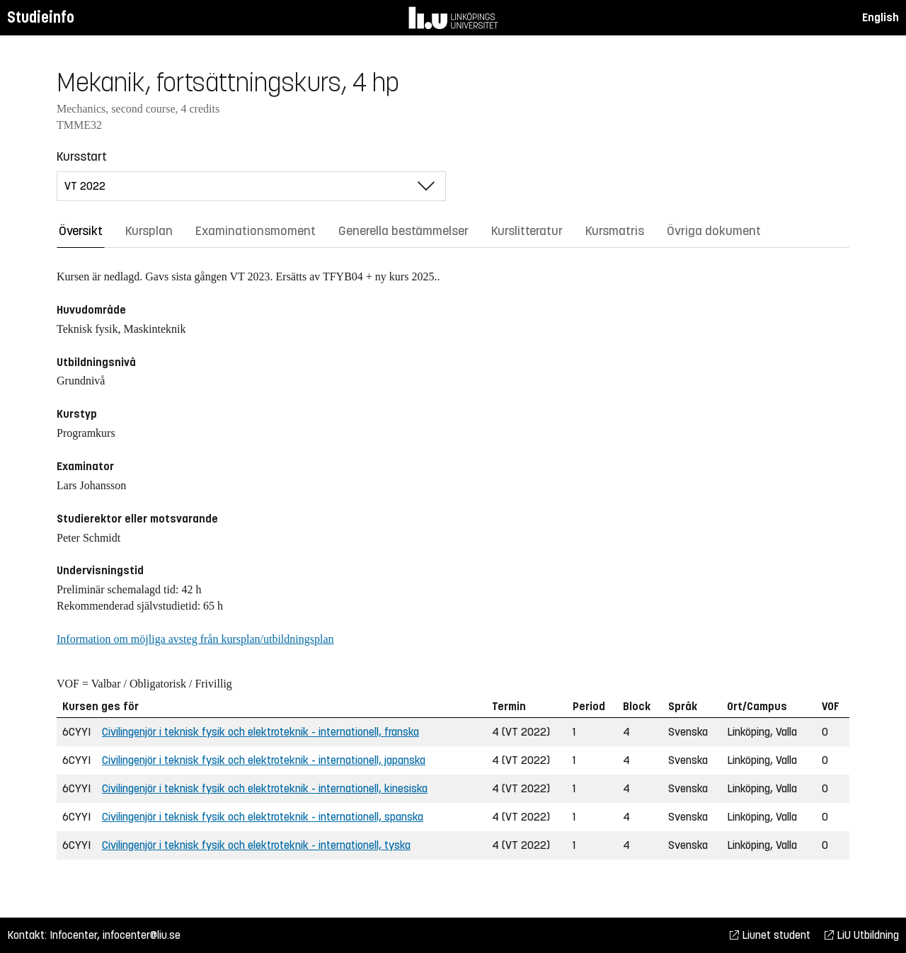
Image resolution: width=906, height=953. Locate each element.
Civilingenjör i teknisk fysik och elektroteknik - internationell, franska (260, 731)
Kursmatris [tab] (614, 231)
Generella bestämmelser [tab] (403, 231)
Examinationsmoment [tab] (255, 231)
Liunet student (770, 935)
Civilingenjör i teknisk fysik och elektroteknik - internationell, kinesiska (265, 788)
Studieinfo (40, 17)
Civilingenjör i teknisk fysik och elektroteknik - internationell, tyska (256, 845)
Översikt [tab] (81, 231)
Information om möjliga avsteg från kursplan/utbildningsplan (195, 639)
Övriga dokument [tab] (714, 231)
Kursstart (82, 156)
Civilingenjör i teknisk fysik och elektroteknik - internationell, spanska (262, 816)
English (880, 17)
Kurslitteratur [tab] (527, 231)
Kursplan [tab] (149, 231)
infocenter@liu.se (141, 935)
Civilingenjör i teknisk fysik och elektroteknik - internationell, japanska (263, 760)
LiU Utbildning (862, 935)
